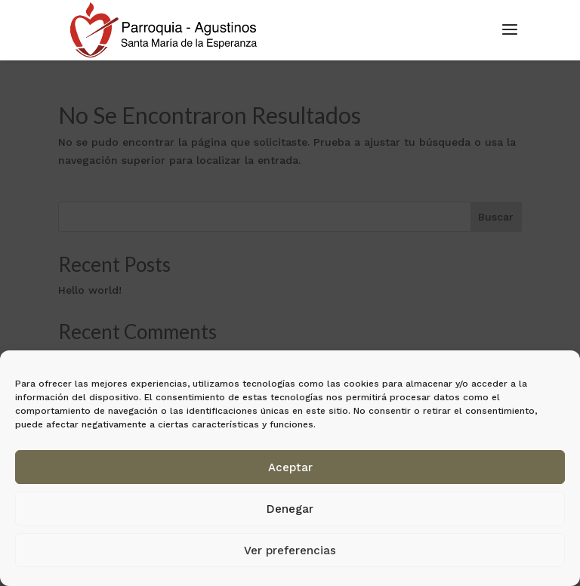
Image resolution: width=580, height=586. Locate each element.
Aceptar (290, 467)
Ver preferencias (290, 550)
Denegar (290, 509)
